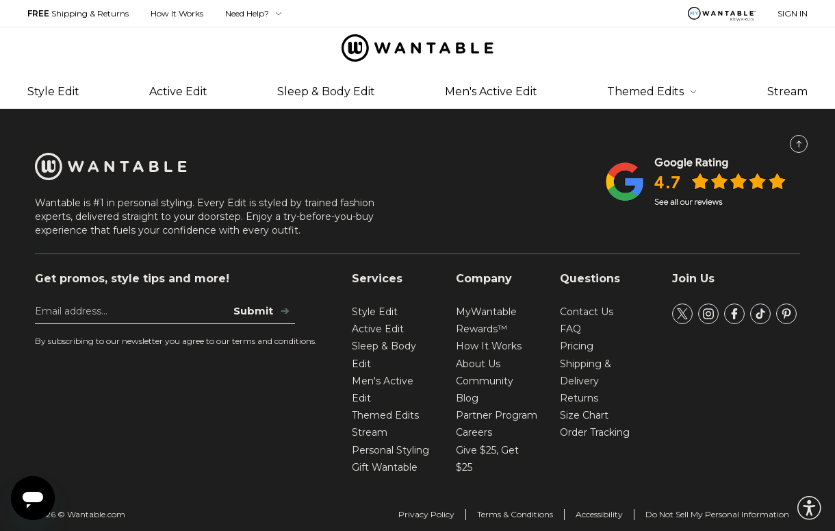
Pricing (576, 346)
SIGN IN (793, 13)
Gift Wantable (385, 467)
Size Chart (584, 415)
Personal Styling (390, 450)
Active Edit (178, 91)
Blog (467, 398)
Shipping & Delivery (585, 372)
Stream (787, 91)
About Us (478, 364)
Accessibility (599, 514)
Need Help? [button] (254, 13)
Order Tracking (595, 432)
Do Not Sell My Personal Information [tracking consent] (717, 514)
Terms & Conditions (515, 514)
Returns (579, 398)
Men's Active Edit (491, 91)
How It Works (177, 13)
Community (484, 381)
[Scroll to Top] (799, 144)
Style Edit (53, 91)
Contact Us (586, 312)
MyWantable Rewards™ (486, 320)
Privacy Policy (426, 514)
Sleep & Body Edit (326, 91)
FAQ (570, 329)
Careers (474, 432)
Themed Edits (652, 91)
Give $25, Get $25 (487, 458)
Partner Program (496, 415)
